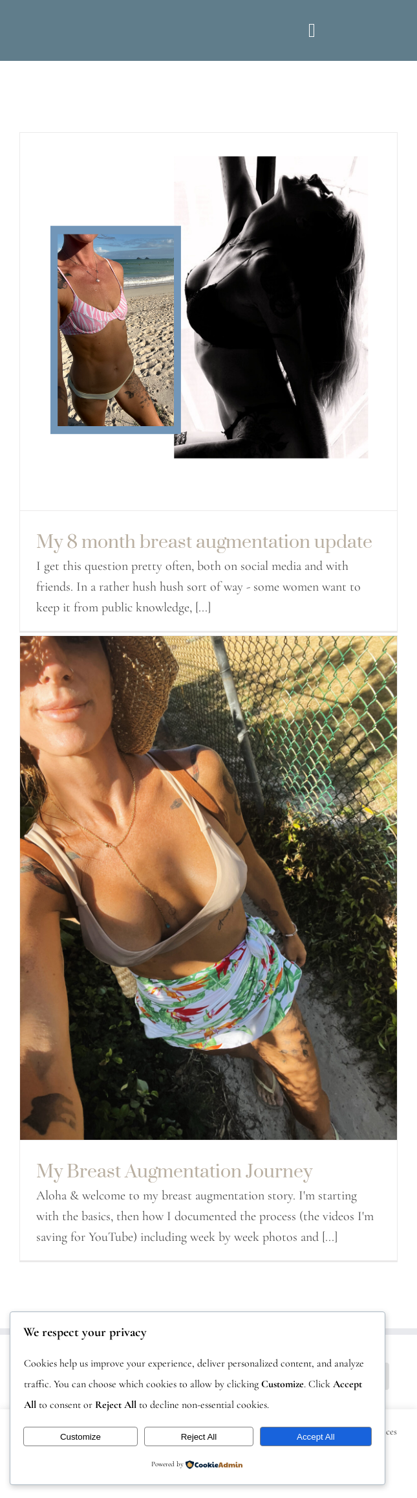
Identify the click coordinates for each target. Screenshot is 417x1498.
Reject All (199, 1437)
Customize (80, 1437)
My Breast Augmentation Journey (174, 1170)
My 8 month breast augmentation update (204, 541)
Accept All (316, 1437)
